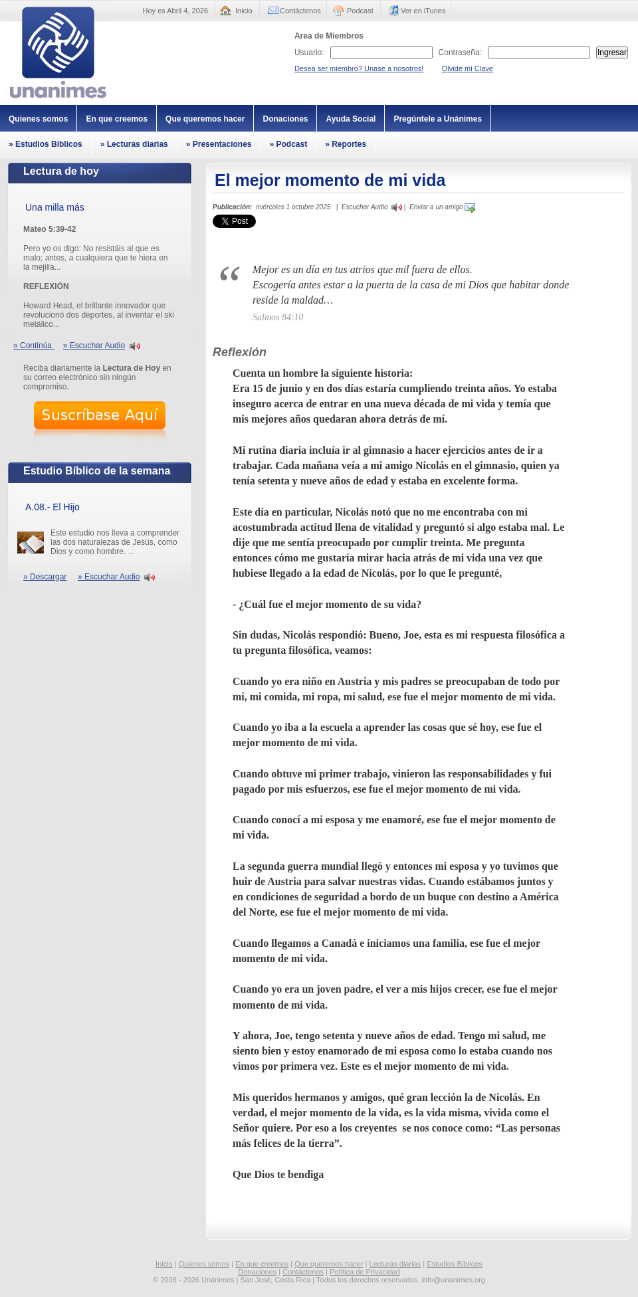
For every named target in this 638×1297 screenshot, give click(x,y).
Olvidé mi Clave (467, 68)
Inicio (244, 11)
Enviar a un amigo (442, 207)
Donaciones (285, 119)
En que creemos (117, 119)
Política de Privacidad (365, 1272)
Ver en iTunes (423, 11)
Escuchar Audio (365, 207)
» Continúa (33, 345)
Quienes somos (38, 119)
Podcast (360, 11)
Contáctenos (300, 11)
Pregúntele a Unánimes (437, 119)
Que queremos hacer (205, 119)
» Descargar (44, 576)
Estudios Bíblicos (454, 1264)
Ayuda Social (350, 119)
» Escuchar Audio (94, 345)
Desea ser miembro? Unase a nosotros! (358, 68)
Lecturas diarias (395, 1264)
